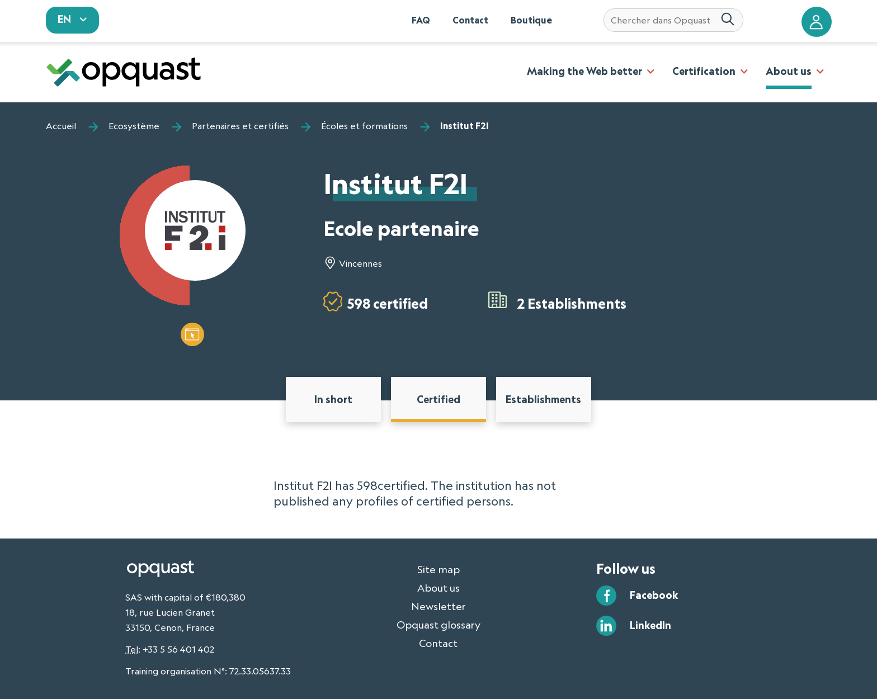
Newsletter (438, 606)
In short (333, 399)
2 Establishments (571, 303)
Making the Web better (584, 71)
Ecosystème (134, 125)
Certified (438, 399)
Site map (438, 569)
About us (789, 71)
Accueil (61, 125)
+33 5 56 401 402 (178, 649)
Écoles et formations (364, 125)
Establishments (543, 399)
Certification (703, 71)
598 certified (387, 303)
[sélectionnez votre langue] (73, 20)
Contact (470, 20)
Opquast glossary (438, 624)
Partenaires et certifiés (240, 125)
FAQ (421, 20)
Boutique (531, 20)
